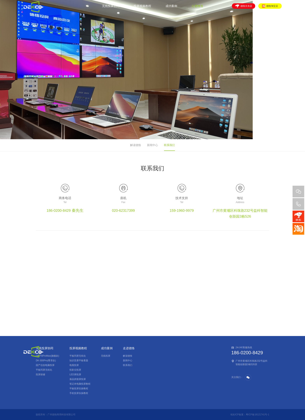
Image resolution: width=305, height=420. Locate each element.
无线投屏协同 (110, 8)
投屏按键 (40, 374)
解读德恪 (135, 145)
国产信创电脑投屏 (45, 365)
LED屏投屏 (75, 374)
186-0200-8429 (58, 210)
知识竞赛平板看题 (78, 360)
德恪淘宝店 (270, 8)
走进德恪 (197, 8)
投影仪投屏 (75, 369)
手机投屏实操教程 (78, 393)
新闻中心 (152, 145)
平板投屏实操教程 (78, 388)
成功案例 (171, 8)
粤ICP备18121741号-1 (257, 414)
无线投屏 (105, 355)
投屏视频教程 (142, 8)
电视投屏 (74, 365)
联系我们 (169, 145)
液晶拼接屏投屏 (77, 379)
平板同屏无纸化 (44, 369)
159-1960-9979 (181, 210)
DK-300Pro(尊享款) (46, 360)
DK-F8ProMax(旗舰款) (47, 355)
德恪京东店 (243, 8)
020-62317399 (123, 210)
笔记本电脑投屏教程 (79, 383)
